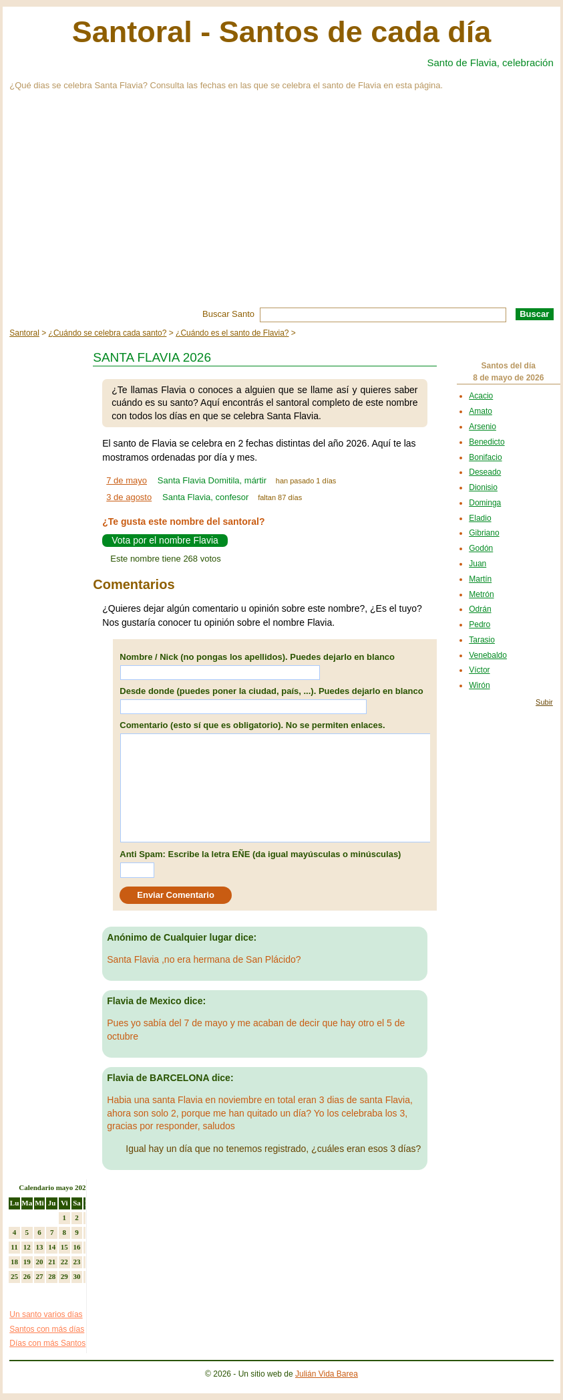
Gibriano (484, 533)
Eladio (480, 518)
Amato (480, 411)
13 (39, 1247)
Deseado (485, 472)
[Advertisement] (281, 207)
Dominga (485, 502)
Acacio (481, 395)
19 (27, 1262)
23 (77, 1262)
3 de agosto (129, 497)
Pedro (479, 624)
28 (51, 1276)
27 (39, 1276)
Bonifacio (485, 457)
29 (64, 1276)
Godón (481, 548)
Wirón (479, 685)
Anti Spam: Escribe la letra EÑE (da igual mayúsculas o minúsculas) (260, 854)
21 (51, 1262)
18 (14, 1262)
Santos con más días (46, 1329)
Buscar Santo (228, 314)
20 (39, 1262)
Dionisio (483, 487)
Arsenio (482, 426)
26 (27, 1276)
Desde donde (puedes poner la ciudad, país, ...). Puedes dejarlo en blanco (271, 691)
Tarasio (482, 640)
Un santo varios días (45, 1314)
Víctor (479, 670)
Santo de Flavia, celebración (490, 62)
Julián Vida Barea (326, 1374)
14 (51, 1247)
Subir (544, 702)
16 (77, 1247)
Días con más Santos (47, 1343)
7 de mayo (126, 480)
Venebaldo (488, 655)
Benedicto (486, 442)
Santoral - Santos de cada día (282, 32)
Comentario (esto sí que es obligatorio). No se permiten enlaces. (252, 725)
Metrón (481, 594)
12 (27, 1247)
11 (14, 1247)
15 (64, 1247)
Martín (480, 579)
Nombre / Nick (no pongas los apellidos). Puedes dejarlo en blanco (257, 657)
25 (14, 1276)
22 (64, 1262)
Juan (477, 563)
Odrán (480, 609)
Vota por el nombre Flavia (165, 540)
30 (77, 1276)
